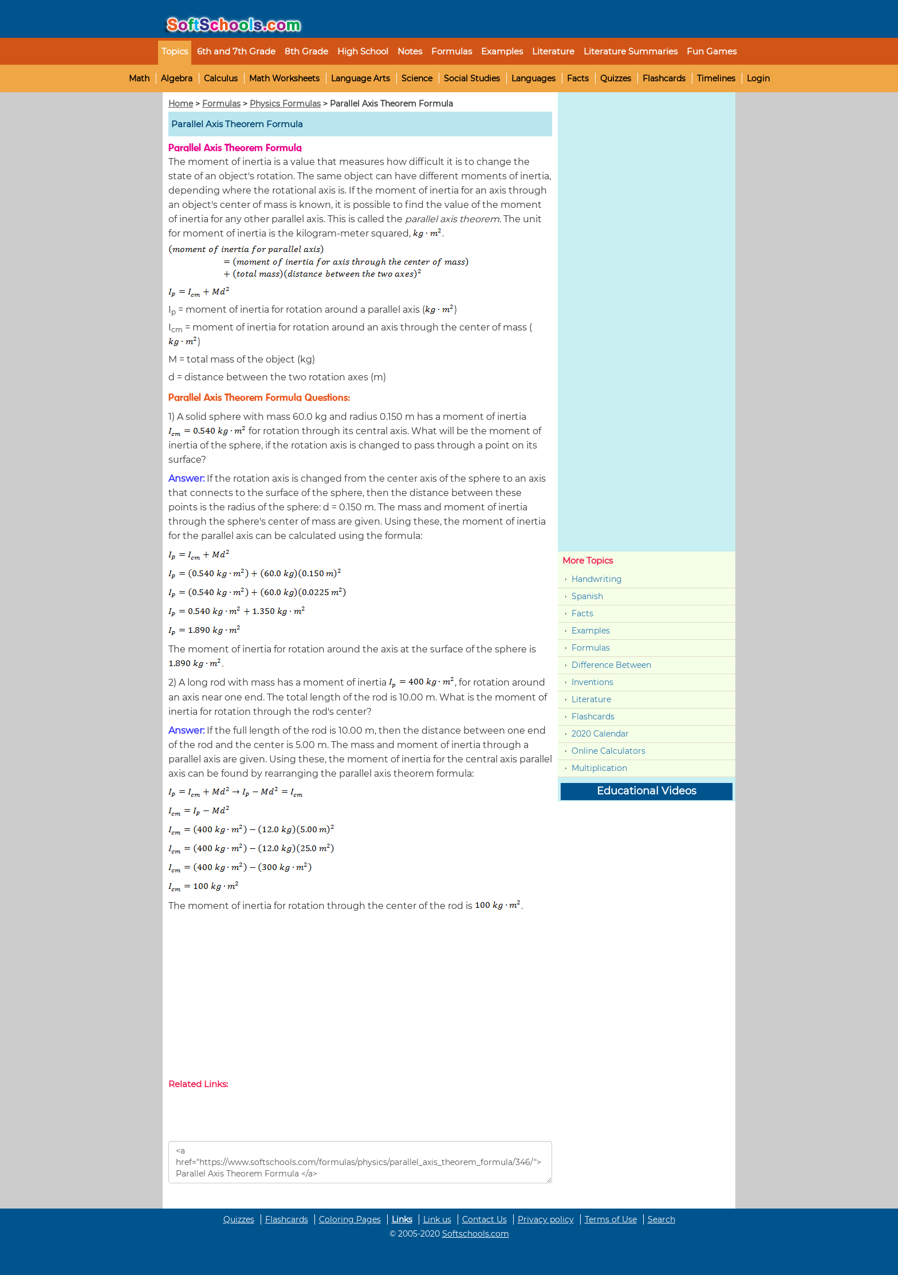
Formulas (451, 51)
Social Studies (472, 78)
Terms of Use (611, 1219)
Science (416, 78)
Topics (175, 51)
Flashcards (664, 78)
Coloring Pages (350, 1219)
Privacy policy (546, 1219)
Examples (502, 51)
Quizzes (615, 78)
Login (758, 78)
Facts (578, 78)
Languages (533, 78)
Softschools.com (475, 1234)
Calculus (221, 78)
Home (180, 104)
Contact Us (484, 1219)
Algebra (176, 78)
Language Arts (360, 78)
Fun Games (711, 51)
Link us (437, 1219)
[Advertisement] (360, 998)
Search (661, 1219)
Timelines (716, 78)
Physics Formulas (285, 104)
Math (139, 78)
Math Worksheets (284, 78)
